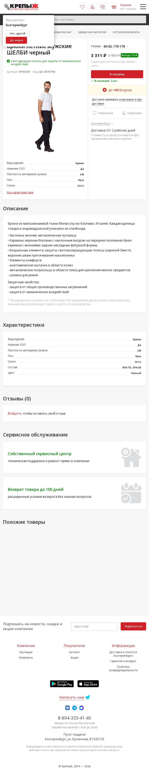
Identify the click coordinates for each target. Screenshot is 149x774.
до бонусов (117, 90)
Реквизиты (26, 657)
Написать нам (71, 697)
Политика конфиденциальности (123, 668)
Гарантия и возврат (123, 661)
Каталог (74, 652)
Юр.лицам (25, 652)
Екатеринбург (101, 123)
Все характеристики (20, 192)
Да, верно (16, 40)
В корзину (117, 74)
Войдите (14, 413)
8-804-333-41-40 (74, 718)
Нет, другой (17, 33)
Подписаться (133, 626)
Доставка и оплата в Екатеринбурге (123, 653)
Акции (74, 657)
